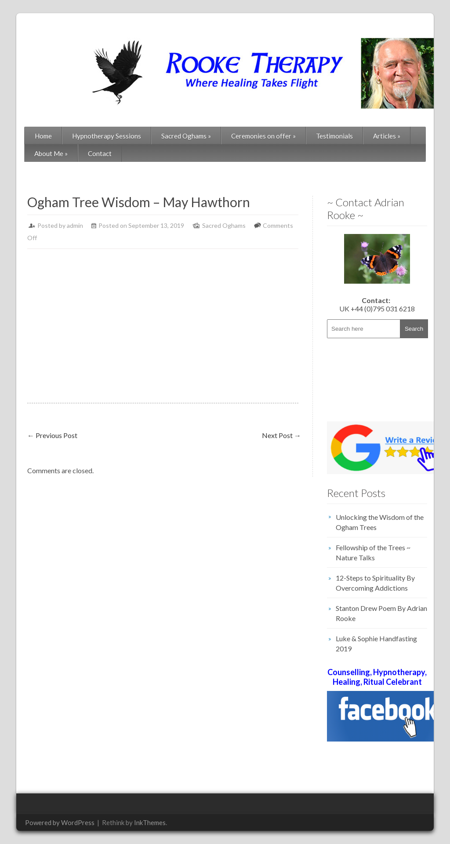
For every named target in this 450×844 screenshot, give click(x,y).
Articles (386, 136)
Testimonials (334, 136)
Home (43, 136)
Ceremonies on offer (263, 136)
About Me (51, 153)
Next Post (281, 435)
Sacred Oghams (186, 136)
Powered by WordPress (59, 822)
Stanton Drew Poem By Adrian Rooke (381, 613)
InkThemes (150, 822)
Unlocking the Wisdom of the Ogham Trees (380, 522)
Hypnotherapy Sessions (106, 136)
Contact (100, 153)
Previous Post (52, 435)
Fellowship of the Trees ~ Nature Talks (373, 552)
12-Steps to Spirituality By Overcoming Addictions (375, 583)
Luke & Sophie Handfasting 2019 (376, 643)
